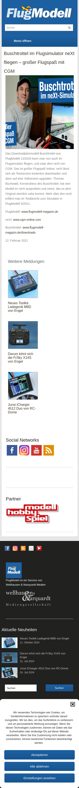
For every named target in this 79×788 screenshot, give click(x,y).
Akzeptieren (39, 755)
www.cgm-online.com (27, 219)
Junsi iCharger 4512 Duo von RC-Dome (22, 408)
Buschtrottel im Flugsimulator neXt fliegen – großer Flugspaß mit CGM (39, 62)
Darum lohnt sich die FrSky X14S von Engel (20, 357)
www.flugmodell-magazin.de (39, 211)
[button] (73, 704)
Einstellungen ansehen (40, 778)
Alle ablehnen (39, 766)
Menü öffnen (22, 41)
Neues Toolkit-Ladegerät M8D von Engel (19, 306)
